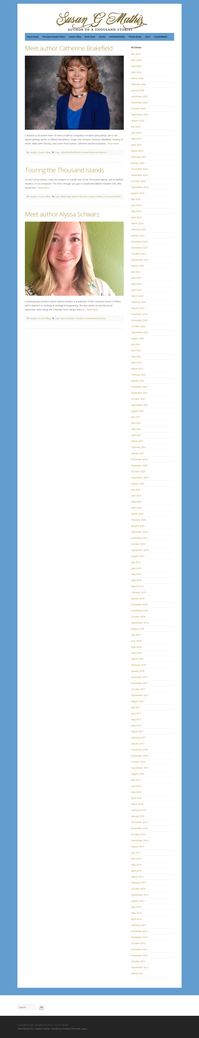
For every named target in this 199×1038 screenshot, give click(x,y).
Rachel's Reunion (80, 196)
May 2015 (136, 864)
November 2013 (139, 937)
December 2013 (139, 931)
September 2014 (139, 894)
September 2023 (139, 259)
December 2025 (139, 96)
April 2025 (136, 144)
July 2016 (135, 779)
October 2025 (138, 108)
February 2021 (138, 447)
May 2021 (136, 429)
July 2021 (135, 416)
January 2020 (137, 525)
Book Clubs (90, 37)
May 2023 (136, 283)
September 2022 (139, 332)
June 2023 (136, 277)
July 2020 (135, 489)
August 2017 (137, 701)
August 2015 (137, 846)
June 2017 (136, 713)
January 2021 (137, 453)
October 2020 (138, 471)
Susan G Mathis (96, 196)
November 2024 (139, 175)
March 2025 (137, 150)
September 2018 (139, 622)
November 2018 (139, 610)
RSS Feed (75, 1028)
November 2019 (139, 537)
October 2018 (138, 616)
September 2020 (139, 477)
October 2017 (138, 689)
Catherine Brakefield (70, 152)
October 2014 (138, 888)
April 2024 (136, 217)
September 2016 (139, 767)
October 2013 (138, 943)
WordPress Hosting (61, 1028)
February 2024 (138, 229)
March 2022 (137, 368)
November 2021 (139, 392)
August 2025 (137, 120)
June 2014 (136, 906)
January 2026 (137, 90)
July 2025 (135, 126)
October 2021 (138, 398)
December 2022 (139, 314)
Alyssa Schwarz (67, 318)
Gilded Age (65, 196)
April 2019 (136, 580)
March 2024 (137, 223)
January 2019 (137, 598)
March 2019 (137, 586)
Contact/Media (160, 37)
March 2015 (137, 876)
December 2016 (139, 749)
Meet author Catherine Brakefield (69, 48)
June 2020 (136, 495)
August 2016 (137, 773)
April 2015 (136, 870)
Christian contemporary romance (91, 318)
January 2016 (137, 816)
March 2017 (137, 731)
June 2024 (136, 205)
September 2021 (139, 404)
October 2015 (138, 834)
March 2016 (137, 804)
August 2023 (137, 265)
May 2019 (136, 574)
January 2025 (137, 162)
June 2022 (136, 350)
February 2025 (138, 156)
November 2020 (139, 465)
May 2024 (136, 211)
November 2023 (139, 247)
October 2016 (138, 761)
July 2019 (135, 562)
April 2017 (136, 725)
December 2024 (139, 169)
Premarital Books (117, 37)
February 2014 (138, 925)
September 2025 (139, 114)
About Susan (32, 37)
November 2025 (139, 102)
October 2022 (138, 326)
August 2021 (137, 411)
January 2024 (137, 235)
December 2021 (139, 386)
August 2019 (137, 556)
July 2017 (135, 707)
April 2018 (136, 652)
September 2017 (139, 695)
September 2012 (139, 967)
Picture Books (135, 37)
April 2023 (136, 289)
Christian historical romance (93, 152)
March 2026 (137, 78)
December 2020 (139, 459)
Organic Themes (42, 1028)
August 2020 (137, 483)
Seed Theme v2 (24, 1028)
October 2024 (138, 181)
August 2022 (137, 338)
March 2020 (137, 513)
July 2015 (135, 852)
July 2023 (135, 271)
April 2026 (136, 72)
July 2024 (135, 199)
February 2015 (138, 882)
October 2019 (138, 544)
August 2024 (137, 193)
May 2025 (136, 138)
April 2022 (136, 362)
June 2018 (136, 640)
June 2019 (136, 568)
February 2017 (138, 737)
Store (147, 37)
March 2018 (137, 658)
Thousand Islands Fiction (53, 37)
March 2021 (137, 441)
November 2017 (139, 683)
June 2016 (136, 786)
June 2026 (136, 60)
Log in (84, 1028)
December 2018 (139, 604)
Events (102, 37)
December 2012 (139, 949)
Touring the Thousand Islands (64, 170)
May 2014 (136, 912)
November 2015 (139, 828)
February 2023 (138, 302)
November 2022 (139, 320)
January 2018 (137, 671)
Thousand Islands (112, 196)
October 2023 (138, 253)
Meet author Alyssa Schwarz (62, 214)
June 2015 (136, 858)
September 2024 (139, 187)
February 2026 (138, 84)
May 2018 (136, 646)
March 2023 (137, 296)
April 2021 (136, 435)
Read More (113, 143)
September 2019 (139, 550)
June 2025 (136, 132)
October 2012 (138, 961)
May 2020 (136, 501)
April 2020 (136, 507)
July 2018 (135, 634)
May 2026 (136, 66)
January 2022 (137, 380)
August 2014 (137, 900)
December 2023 (139, 241)
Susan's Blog (44, 152)
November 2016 (139, 755)
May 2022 (136, 356)
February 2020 (138, 519)
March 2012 (137, 973)
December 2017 (139, 677)
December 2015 (139, 822)
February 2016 (138, 810)
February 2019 (138, 592)
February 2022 (138, 374)
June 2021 (136, 422)
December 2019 (139, 531)
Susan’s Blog (75, 37)
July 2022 (135, 344)
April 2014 (136, 919)
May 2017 (136, 719)
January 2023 (137, 308)
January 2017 (137, 743)
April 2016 (136, 798)
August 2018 (137, 628)
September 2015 (139, 840)
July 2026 (135, 54)
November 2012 (139, 955)
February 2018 (138, 664)
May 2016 (136, 792)
